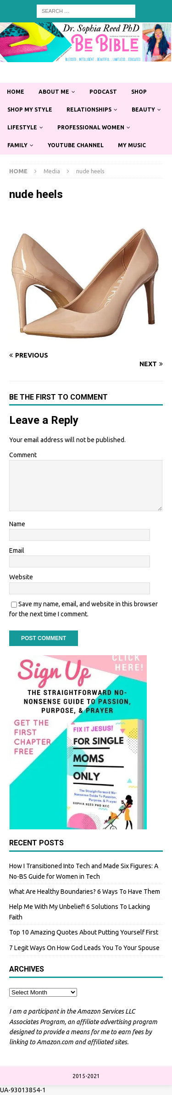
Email (16, 550)
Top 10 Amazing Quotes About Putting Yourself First (83, 932)
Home (15, 92)
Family (17, 145)
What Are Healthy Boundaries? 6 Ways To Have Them (84, 891)
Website (21, 577)
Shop (139, 92)
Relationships (89, 109)
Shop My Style (29, 109)
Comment (23, 455)
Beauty (143, 109)
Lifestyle (22, 127)
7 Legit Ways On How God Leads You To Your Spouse (84, 947)
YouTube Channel (76, 145)
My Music (132, 145)
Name (17, 524)
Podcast (103, 92)
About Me (54, 92)
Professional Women (90, 127)
